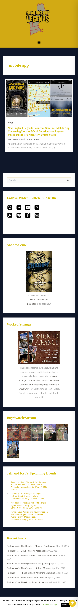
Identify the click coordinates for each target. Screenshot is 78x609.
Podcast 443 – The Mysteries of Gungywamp (28, 563)
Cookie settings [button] (50, 604)
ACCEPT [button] (65, 604)
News (10, 123)
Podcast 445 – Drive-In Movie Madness (26, 550)
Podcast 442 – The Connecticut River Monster (29, 568)
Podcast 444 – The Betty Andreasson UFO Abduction (32, 555)
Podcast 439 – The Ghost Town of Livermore (29, 582)
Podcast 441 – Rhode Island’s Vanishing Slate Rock (31, 572)
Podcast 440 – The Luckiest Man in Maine (27, 577)
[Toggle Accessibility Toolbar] (72, 603)
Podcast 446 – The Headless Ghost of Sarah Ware (31, 546)
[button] (39, 42)
